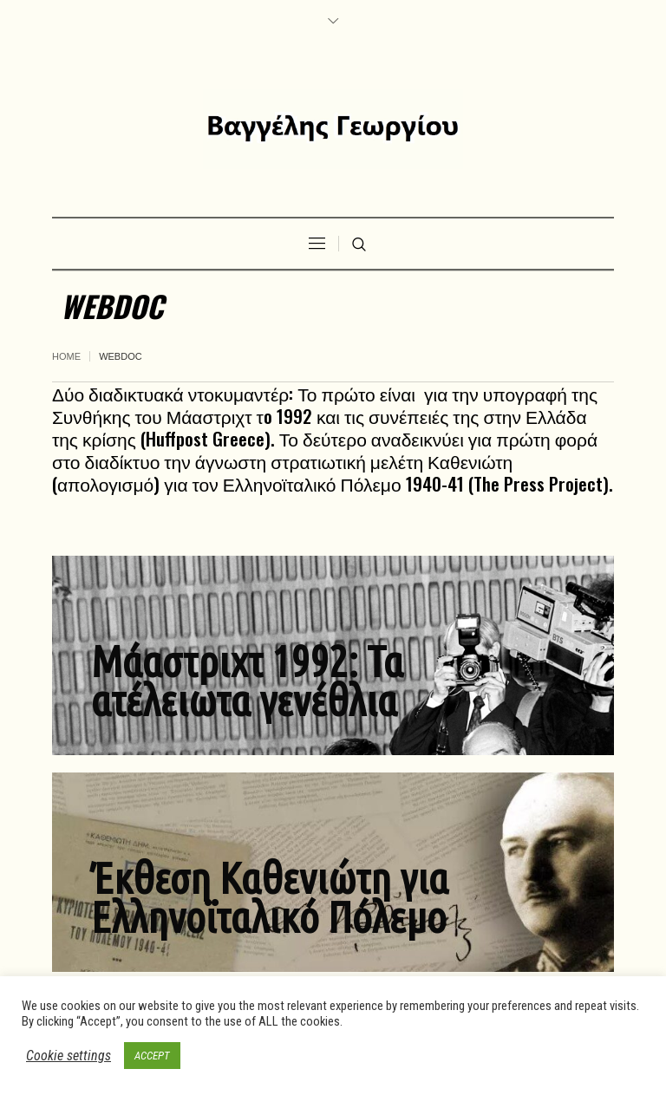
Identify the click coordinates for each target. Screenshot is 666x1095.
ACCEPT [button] (152, 1055)
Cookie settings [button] (68, 1055)
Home (66, 356)
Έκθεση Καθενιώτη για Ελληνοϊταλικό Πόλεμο (269, 897)
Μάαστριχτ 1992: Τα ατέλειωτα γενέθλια (247, 680)
